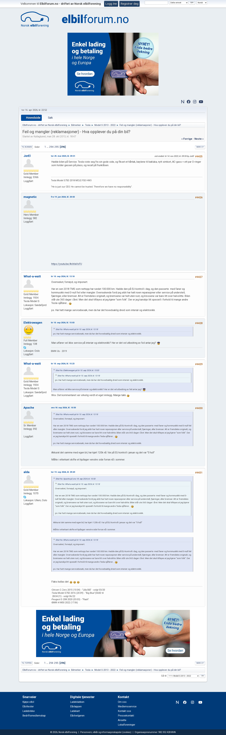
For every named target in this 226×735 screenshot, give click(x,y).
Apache (29, 407)
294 (51, 146)
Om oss (122, 701)
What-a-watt (32, 276)
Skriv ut (200, 147)
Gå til (163, 675)
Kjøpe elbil (28, 701)
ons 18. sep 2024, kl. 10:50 (63, 407)
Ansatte (122, 720)
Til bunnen (27, 147)
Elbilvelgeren (77, 715)
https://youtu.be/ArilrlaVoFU (66, 263)
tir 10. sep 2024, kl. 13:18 (62, 276)
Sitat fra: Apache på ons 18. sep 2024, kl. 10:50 (75, 479)
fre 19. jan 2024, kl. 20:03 (63, 197)
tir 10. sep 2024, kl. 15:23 (62, 363)
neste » (199, 138)
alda (27, 472)
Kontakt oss (124, 711)
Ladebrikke (28, 711)
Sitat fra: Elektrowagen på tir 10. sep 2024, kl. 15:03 (77, 370)
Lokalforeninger (126, 724)
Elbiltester (28, 706)
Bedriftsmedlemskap (34, 715)
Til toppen (27, 663)
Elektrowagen (33, 322)
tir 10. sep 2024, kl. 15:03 (62, 322)
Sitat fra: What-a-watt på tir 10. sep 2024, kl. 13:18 (77, 329)
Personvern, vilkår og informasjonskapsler (101, 732)
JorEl (27, 156)
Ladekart (75, 711)
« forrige (186, 138)
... (48, 146)
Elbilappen (76, 706)
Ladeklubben (77, 701)
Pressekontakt (126, 715)
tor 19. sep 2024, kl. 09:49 (63, 472)
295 (56, 146)
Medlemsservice (127, 706)
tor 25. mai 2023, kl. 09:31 (63, 156)
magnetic (30, 197)
